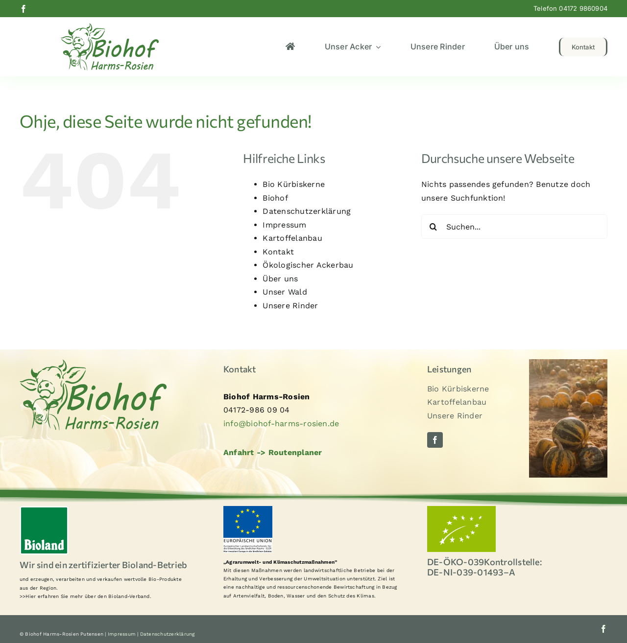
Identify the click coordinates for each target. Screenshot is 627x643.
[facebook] (23, 9)
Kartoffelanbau (292, 238)
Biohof (275, 198)
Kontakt (278, 251)
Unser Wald (285, 292)
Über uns (280, 278)
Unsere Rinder (290, 305)
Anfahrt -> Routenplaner (272, 452)
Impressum (284, 225)
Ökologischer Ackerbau (308, 265)
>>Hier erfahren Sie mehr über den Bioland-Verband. (85, 596)
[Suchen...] (514, 226)
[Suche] (433, 226)
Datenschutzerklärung (307, 211)
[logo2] (110, 26)
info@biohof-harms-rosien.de (281, 423)
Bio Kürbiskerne (294, 184)
